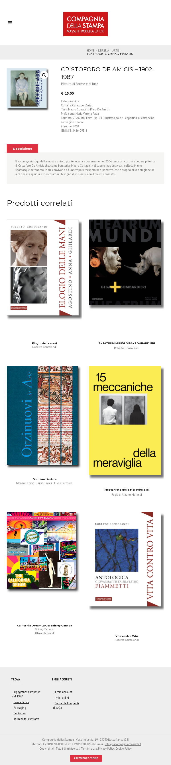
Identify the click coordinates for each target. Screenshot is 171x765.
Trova (15, 679)
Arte (116, 50)
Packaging (19, 707)
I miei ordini (61, 697)
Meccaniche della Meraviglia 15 (126, 489)
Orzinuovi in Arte (44, 479)
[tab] (23, 148)
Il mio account (63, 692)
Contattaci (19, 712)
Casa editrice (20, 701)
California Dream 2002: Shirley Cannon (44, 625)
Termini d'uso (88, 747)
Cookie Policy (124, 747)
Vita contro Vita (126, 636)
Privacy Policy (106, 747)
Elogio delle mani (44, 343)
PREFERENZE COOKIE (86, 757)
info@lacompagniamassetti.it (123, 743)
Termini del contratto (25, 718)
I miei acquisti (62, 679)
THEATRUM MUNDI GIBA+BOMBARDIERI (126, 343)
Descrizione (23, 148)
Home (91, 50)
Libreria (103, 50)
